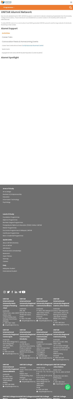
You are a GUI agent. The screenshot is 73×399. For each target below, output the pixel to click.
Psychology (6, 202)
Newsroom (6, 253)
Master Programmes (9, 228)
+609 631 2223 (41, 356)
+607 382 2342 (59, 323)
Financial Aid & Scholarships (12, 251)
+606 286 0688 (8, 384)
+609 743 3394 (42, 319)
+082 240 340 (58, 358)
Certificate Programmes (11, 233)
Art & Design (7, 192)
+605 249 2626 (8, 352)
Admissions (6, 248)
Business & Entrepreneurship (12, 194)
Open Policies (7, 256)
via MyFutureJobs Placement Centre (32, 45)
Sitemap (5, 259)
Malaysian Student (9, 268)
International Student (10, 271)
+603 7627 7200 (9, 323)
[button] (14, 7)
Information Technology (11, 200)
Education (6, 197)
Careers (5, 261)
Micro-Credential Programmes (13, 236)
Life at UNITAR (7, 245)
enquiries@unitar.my (11, 325)
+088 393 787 (25, 356)
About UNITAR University (10, 243)
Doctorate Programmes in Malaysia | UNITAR (17, 230)
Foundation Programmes (11, 217)
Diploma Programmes (10, 220)
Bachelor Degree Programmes (13, 222)
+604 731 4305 (25, 319)
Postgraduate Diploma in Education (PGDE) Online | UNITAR (22, 225)
